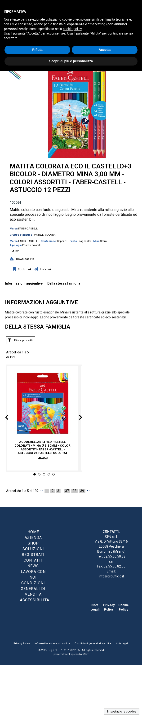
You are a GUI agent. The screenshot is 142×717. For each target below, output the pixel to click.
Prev (11, 418)
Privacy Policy (21, 643)
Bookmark (24, 269)
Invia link (45, 269)
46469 (43, 458)
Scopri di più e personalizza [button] (71, 61)
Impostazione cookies (121, 711)
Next (77, 418)
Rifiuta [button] (37, 50)
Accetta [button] (105, 50)
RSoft (86, 654)
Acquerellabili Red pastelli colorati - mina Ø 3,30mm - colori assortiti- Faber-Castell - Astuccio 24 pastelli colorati (42, 447)
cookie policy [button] (72, 29)
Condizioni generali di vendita (93, 643)
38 (74, 491)
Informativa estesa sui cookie (52, 643)
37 (67, 491)
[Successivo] (88, 491)
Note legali (122, 643)
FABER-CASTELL (28, 228)
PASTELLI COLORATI (45, 234)
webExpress (71, 654)
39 (82, 491)
